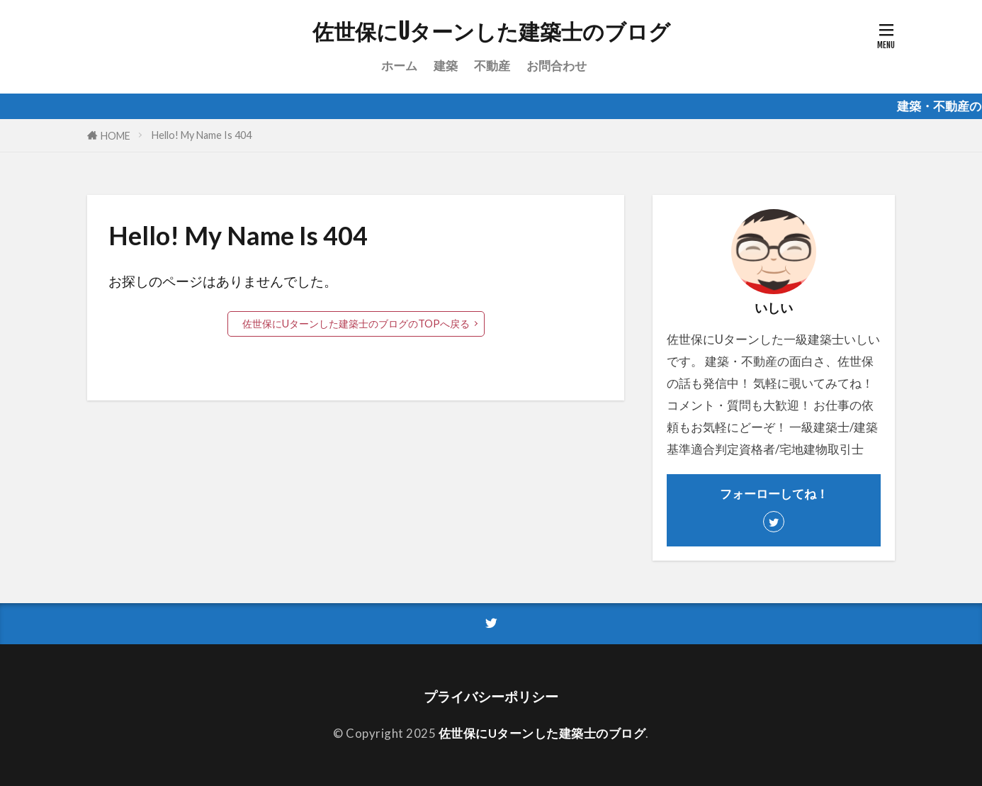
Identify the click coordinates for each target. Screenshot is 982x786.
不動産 (492, 65)
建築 (446, 65)
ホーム (399, 65)
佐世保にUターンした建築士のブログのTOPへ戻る (356, 324)
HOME (115, 136)
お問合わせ (556, 65)
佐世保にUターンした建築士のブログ (491, 32)
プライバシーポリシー (491, 696)
